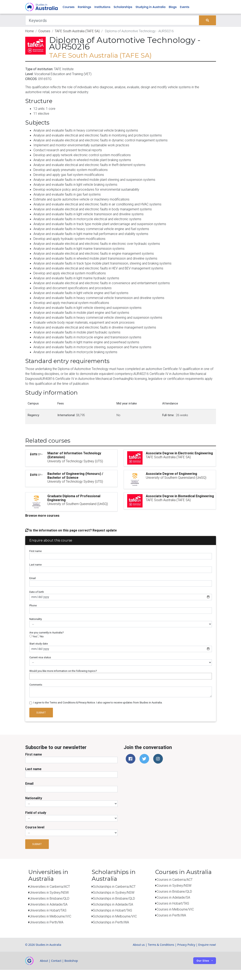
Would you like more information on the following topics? (63, 671)
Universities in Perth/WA (46, 922)
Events (184, 7)
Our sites (202, 961)
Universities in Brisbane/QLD (49, 899)
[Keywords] (112, 20)
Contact (56, 961)
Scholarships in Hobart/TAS (112, 910)
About (44, 961)
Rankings (84, 7)
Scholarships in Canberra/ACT (114, 887)
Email (32, 578)
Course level (34, 827)
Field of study (35, 813)
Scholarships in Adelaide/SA (113, 904)
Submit (41, 712)
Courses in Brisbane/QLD (174, 892)
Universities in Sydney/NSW (49, 893)
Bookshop (71, 961)
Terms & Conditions (161, 945)
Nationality (35, 619)
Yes (33, 636)
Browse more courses (42, 515)
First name (35, 551)
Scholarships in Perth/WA (111, 922)
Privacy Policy (186, 945)
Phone (33, 605)
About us (139, 945)
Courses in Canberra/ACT (174, 880)
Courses (69, 7)
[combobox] (120, 676)
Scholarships (123, 7)
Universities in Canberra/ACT (50, 887)
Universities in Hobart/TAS (48, 910)
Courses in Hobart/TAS (172, 903)
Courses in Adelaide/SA (173, 898)
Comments (35, 685)
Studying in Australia (151, 7)
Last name (35, 565)
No (40, 636)
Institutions (102, 7)
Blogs (173, 7)
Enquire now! (207, 945)
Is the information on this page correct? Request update (71, 530)
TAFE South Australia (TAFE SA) (77, 31)
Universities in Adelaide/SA (48, 904)
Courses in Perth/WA (171, 915)
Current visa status (40, 657)
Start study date (38, 644)
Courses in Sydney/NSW (173, 886)
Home (29, 31)
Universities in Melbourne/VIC (50, 916)
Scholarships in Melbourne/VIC (115, 916)
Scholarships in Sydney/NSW (113, 893)
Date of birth (36, 592)
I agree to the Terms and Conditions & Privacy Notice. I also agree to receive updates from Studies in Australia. (97, 702)
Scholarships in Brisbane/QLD (114, 899)
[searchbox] (32, 676)
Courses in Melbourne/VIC (175, 909)
